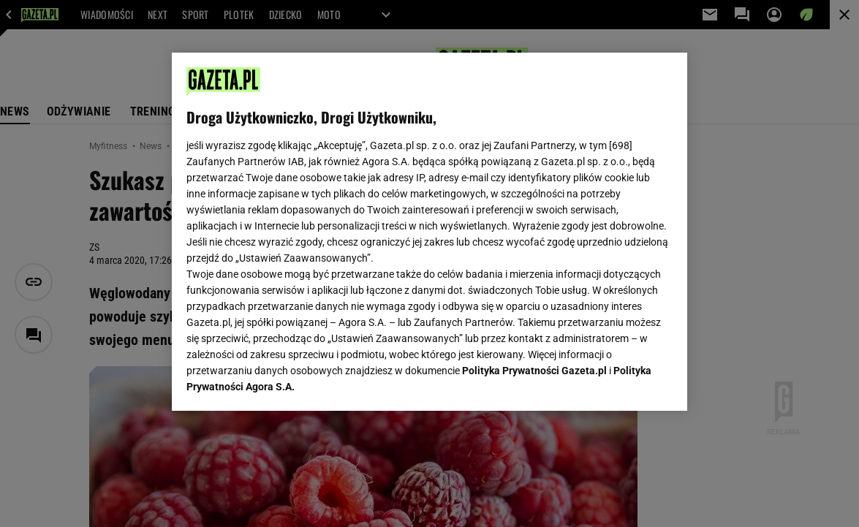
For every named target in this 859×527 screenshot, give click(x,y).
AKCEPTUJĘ (623, 382)
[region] (429, 232)
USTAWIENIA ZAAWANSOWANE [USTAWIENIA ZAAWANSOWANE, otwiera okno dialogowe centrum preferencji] (282, 381)
